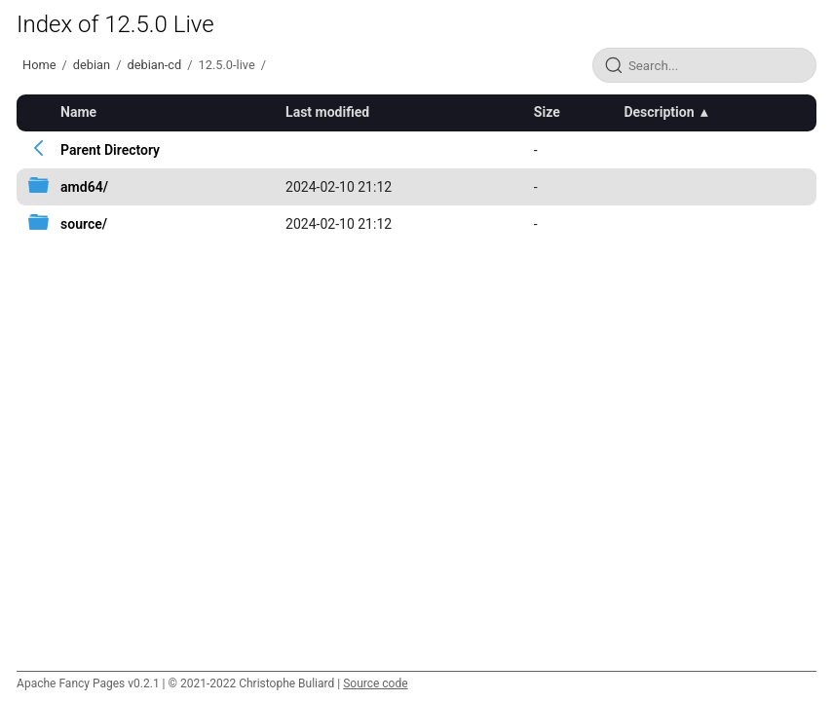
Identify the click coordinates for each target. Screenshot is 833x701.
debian (91, 64)
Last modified (327, 112)
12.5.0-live (227, 64)
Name (78, 112)
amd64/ (84, 187)
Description (659, 112)
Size (547, 112)
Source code (375, 683)
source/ (83, 224)
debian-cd (154, 64)
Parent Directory (110, 150)
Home (39, 64)
